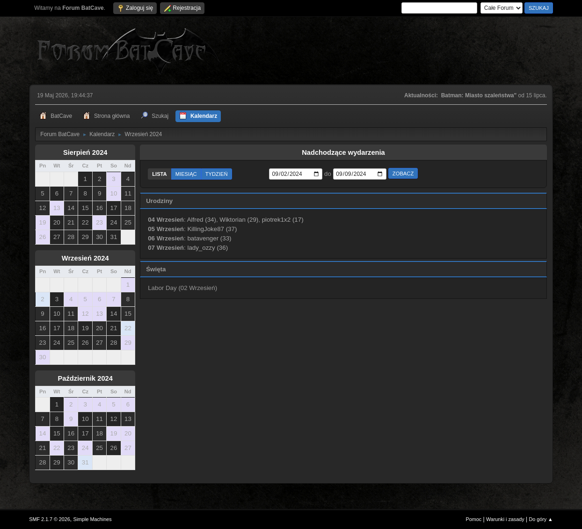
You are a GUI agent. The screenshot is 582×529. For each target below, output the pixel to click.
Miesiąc (186, 174)
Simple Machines (92, 519)
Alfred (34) (201, 219)
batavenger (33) (209, 238)
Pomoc (474, 519)
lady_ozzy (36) (207, 247)
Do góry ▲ (541, 519)
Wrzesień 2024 (85, 258)
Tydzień (216, 174)
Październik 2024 (85, 378)
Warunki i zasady (505, 519)
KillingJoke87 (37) (212, 228)
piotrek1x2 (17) (283, 219)
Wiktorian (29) (238, 219)
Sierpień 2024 (85, 152)
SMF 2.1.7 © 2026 (49, 519)
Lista (159, 174)
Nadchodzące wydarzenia (343, 152)
